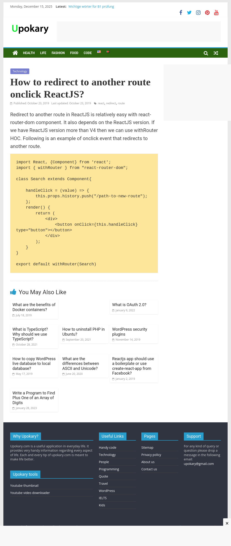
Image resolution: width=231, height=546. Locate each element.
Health (29, 53)
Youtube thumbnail (24, 485)
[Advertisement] (139, 31)
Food (74, 53)
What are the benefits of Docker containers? (33, 307)
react (101, 103)
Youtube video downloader (30, 493)
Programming (109, 469)
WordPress (107, 491)
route (121, 103)
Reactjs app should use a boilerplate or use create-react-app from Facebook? (133, 366)
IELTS (103, 498)
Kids (102, 505)
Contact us (149, 469)
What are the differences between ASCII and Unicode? (80, 363)
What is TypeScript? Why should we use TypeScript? (30, 334)
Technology (20, 71)
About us (147, 462)
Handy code (107, 447)
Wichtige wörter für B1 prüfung (91, 6)
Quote (103, 476)
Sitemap (147, 447)
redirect (111, 103)
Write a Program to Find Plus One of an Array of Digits (33, 398)
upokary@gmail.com (199, 464)
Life (43, 53)
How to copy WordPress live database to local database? (34, 363)
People (104, 462)
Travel (103, 483)
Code (88, 53)
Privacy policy (151, 455)
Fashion (58, 53)
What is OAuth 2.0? (129, 304)
